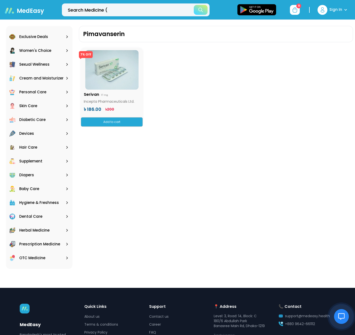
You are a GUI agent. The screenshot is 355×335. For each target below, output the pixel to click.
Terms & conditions (101, 324)
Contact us (159, 316)
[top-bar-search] (136, 9)
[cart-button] (295, 10)
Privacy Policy (95, 332)
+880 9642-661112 (300, 323)
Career (155, 324)
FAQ (152, 332)
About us (92, 316)
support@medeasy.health (307, 316)
